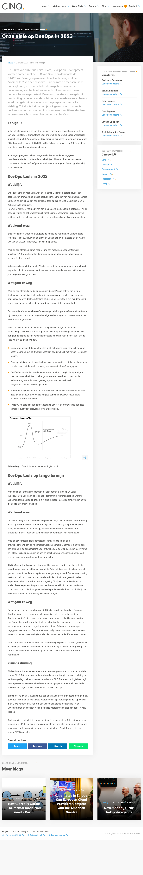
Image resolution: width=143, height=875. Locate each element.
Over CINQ (77, 6)
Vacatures (120, 6)
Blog (104, 6)
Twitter (17, 746)
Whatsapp (78, 746)
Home (44, 6)
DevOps (105, 164)
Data (104, 159)
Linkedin (58, 746)
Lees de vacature (110, 83)
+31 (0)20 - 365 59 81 (11, 835)
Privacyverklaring (57, 835)
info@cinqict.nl (35, 835)
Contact (133, 6)
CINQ (104, 183)
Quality (105, 174)
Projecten (106, 178)
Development (108, 169)
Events (92, 6)
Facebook (37, 746)
